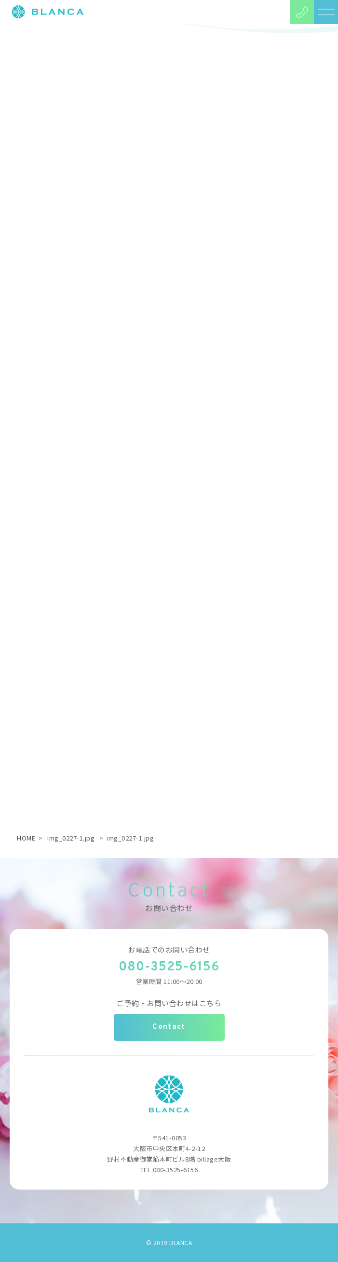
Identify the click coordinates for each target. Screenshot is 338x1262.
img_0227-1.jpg (71, 837)
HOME (26, 837)
